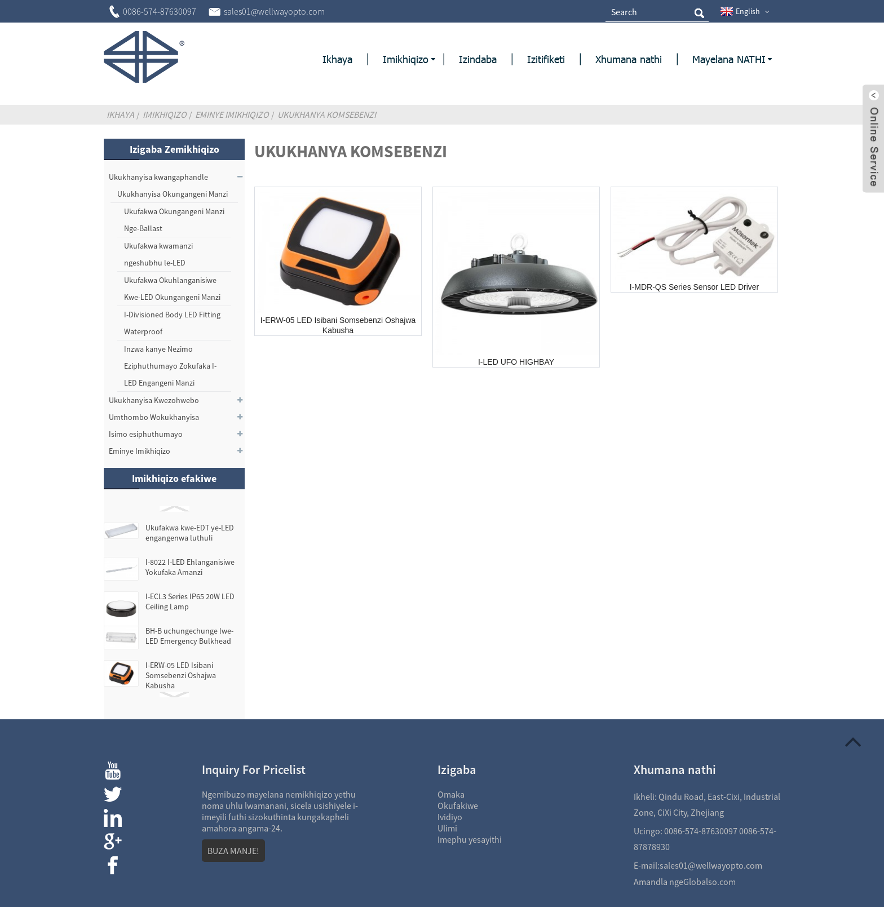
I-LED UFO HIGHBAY (516, 361)
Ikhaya (120, 114)
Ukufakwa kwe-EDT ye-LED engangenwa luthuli (189, 533)
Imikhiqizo (165, 114)
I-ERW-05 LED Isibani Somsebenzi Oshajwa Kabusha (180, 675)
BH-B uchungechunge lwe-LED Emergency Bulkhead (189, 636)
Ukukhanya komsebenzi (326, 114)
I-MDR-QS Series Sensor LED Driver (694, 286)
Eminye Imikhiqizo (232, 114)
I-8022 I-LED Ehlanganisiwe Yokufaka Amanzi (190, 567)
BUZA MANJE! (233, 850)
